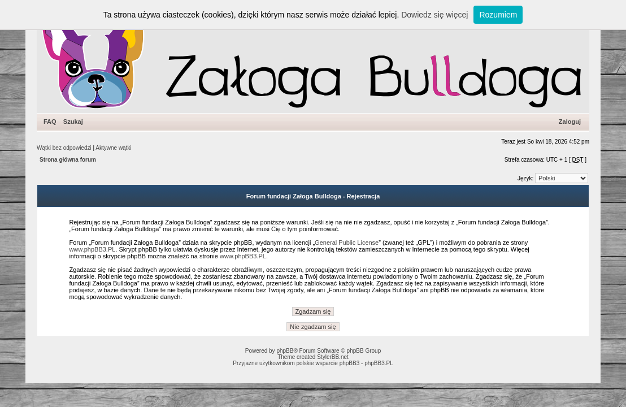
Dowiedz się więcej (434, 14)
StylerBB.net (333, 357)
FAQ (50, 121)
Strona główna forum (68, 160)
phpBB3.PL (378, 363)
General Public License (347, 242)
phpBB (284, 351)
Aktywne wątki (113, 148)
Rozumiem (498, 14)
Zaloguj (570, 121)
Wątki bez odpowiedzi (64, 148)
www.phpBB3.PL (92, 249)
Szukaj (73, 121)
